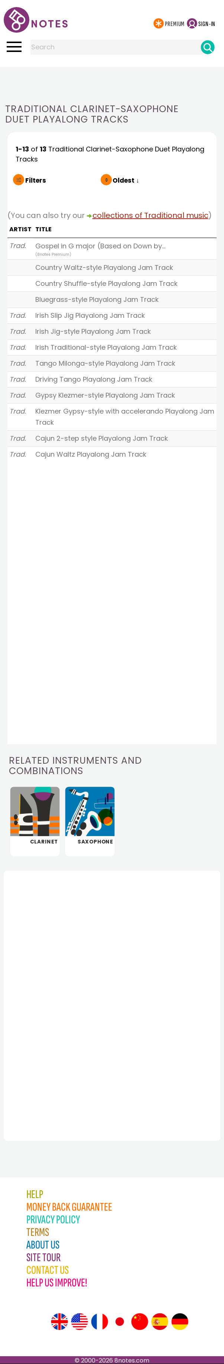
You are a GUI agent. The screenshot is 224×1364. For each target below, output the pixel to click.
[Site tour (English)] (59, 1321)
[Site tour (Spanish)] (159, 1321)
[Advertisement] (112, 82)
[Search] (208, 47)
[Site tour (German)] (180, 1321)
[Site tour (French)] (99, 1321)
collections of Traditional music (150, 215)
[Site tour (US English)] (79, 1321)
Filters (35, 180)
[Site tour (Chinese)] (139, 1321)
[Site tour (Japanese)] (119, 1321)
